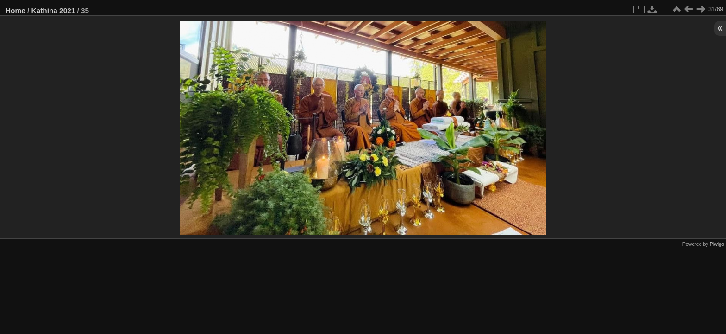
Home (15, 10)
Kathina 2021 (53, 10)
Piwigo (717, 244)
